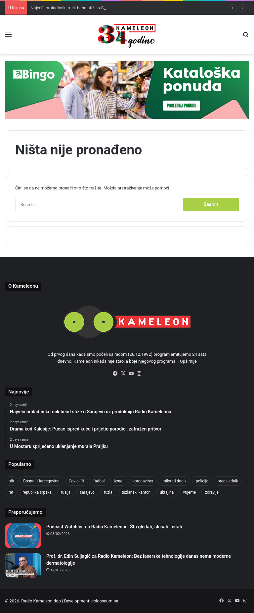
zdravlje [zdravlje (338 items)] (212, 492)
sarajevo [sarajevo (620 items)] (87, 492)
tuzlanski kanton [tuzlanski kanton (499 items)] (136, 492)
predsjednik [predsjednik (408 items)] (228, 481)
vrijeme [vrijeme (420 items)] (189, 492)
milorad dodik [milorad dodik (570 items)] (174, 481)
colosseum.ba (104, 600)
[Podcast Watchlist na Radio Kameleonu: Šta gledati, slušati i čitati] (23, 535)
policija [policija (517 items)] (202, 481)
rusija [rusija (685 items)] (65, 492)
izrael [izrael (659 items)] (118, 481)
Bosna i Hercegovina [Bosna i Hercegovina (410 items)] (41, 481)
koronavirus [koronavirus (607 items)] (143, 481)
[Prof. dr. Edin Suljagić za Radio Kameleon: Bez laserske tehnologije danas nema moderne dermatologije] (23, 565)
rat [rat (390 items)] (11, 492)
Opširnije (188, 361)
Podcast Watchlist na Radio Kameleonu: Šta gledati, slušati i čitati (114, 526)
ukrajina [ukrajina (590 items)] (167, 492)
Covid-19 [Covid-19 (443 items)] (76, 481)
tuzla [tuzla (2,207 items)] (108, 492)
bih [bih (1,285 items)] (11, 481)
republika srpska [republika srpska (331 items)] (37, 492)
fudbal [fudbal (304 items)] (99, 481)
